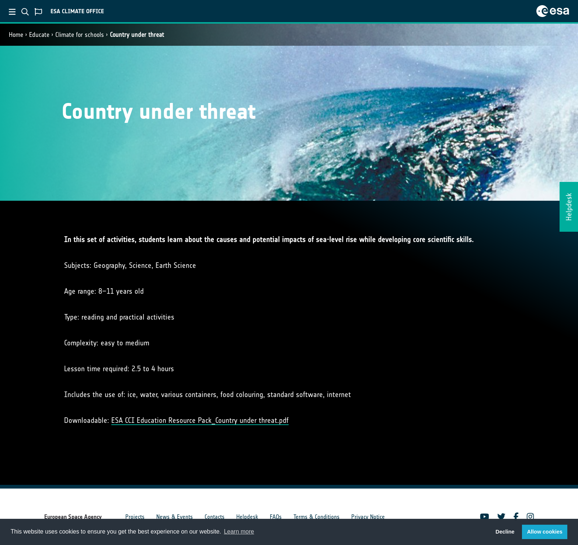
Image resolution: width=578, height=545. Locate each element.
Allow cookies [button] (545, 532)
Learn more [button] (239, 531)
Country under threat (137, 34)
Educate (39, 34)
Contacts (214, 516)
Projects (134, 516)
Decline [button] (504, 532)
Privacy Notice (368, 516)
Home (16, 34)
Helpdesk (247, 516)
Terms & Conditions (316, 516)
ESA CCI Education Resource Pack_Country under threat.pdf (200, 420)
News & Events (174, 516)
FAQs (276, 516)
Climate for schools (79, 34)
